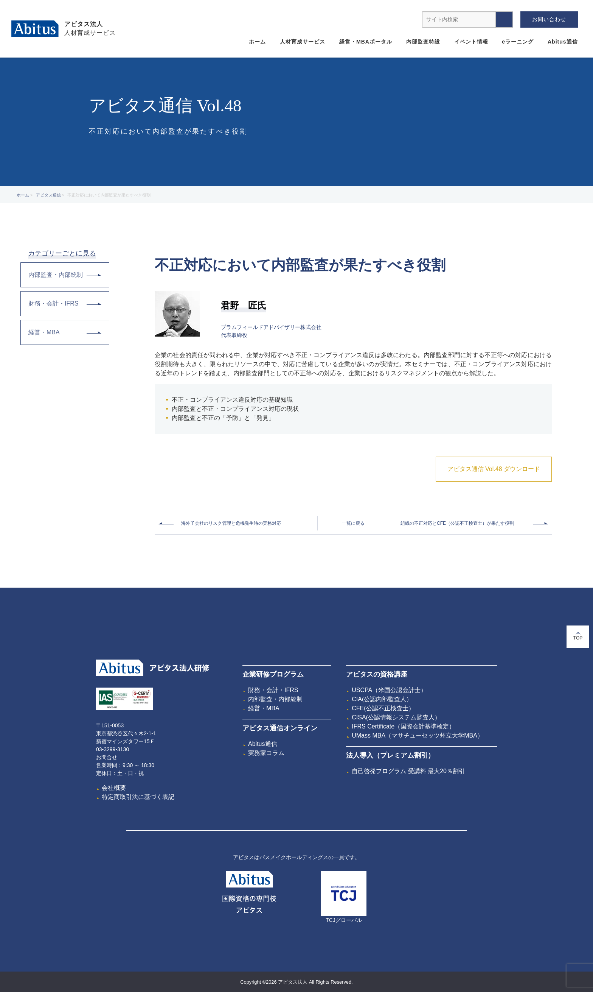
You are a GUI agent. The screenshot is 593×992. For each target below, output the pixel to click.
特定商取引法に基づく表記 (138, 797)
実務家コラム (266, 753)
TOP (577, 636)
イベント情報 (471, 42)
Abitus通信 (563, 42)
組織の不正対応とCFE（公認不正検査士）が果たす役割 (457, 523)
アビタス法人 (83, 24)
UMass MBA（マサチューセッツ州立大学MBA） (417, 735)
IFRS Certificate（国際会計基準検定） (403, 726)
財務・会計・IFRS (64, 303)
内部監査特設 (423, 42)
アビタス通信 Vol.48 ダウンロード (493, 469)
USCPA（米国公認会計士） (389, 690)
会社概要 (114, 788)
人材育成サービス (302, 42)
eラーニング (518, 42)
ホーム (257, 42)
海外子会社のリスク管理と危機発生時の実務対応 (231, 523)
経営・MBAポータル (365, 42)
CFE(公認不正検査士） (383, 708)
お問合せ (106, 757)
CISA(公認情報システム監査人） (396, 717)
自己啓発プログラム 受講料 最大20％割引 (408, 771)
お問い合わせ (549, 19)
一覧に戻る (353, 523)
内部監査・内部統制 (64, 274)
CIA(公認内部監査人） (382, 699)
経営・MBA (64, 332)
